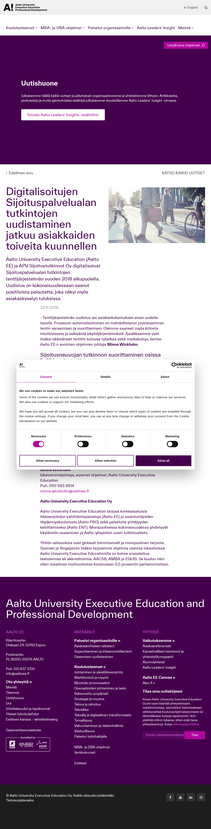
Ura (8, 703)
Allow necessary (47, 460)
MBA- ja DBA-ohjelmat (92, 747)
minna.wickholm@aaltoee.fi (64, 491)
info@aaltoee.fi (17, 673)
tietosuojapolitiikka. (186, 724)
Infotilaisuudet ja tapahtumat (28, 708)
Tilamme (12, 692)
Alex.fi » (149, 683)
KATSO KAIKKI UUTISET (183, 173)
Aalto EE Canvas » (159, 677)
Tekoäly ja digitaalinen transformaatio (102, 715)
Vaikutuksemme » (159, 640)
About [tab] (165, 376)
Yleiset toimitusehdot (22, 714)
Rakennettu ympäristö (91, 693)
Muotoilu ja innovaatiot (92, 683)
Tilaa (194, 735)
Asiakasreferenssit (157, 646)
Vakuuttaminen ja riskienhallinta (98, 726)
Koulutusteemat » (90, 666)
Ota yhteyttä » (19, 682)
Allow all (164, 460)
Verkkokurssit (84, 752)
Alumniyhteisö (154, 662)
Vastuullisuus (84, 731)
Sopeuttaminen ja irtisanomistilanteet (103, 651)
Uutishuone (15, 698)
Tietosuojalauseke (20, 800)
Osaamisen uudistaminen (93, 657)
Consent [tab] (46, 376)
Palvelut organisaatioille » (97, 640)
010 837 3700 (24, 669)
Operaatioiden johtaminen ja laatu (100, 688)
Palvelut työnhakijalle (90, 736)
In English (191, 8)
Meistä (11, 687)
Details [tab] (106, 376)
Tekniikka (81, 709)
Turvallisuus (83, 720)
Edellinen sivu (19, 173)
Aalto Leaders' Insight (156, 28)
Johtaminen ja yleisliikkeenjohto (99, 672)
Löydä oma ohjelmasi (186, 45)
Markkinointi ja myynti (91, 677)
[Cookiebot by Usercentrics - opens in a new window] (174, 365)
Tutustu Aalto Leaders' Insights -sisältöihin (64, 115)
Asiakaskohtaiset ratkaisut (94, 646)
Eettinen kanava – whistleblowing (32, 719)
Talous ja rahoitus (87, 704)
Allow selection (105, 460)
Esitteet (80, 763)
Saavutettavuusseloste (23, 730)
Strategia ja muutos (89, 699)
